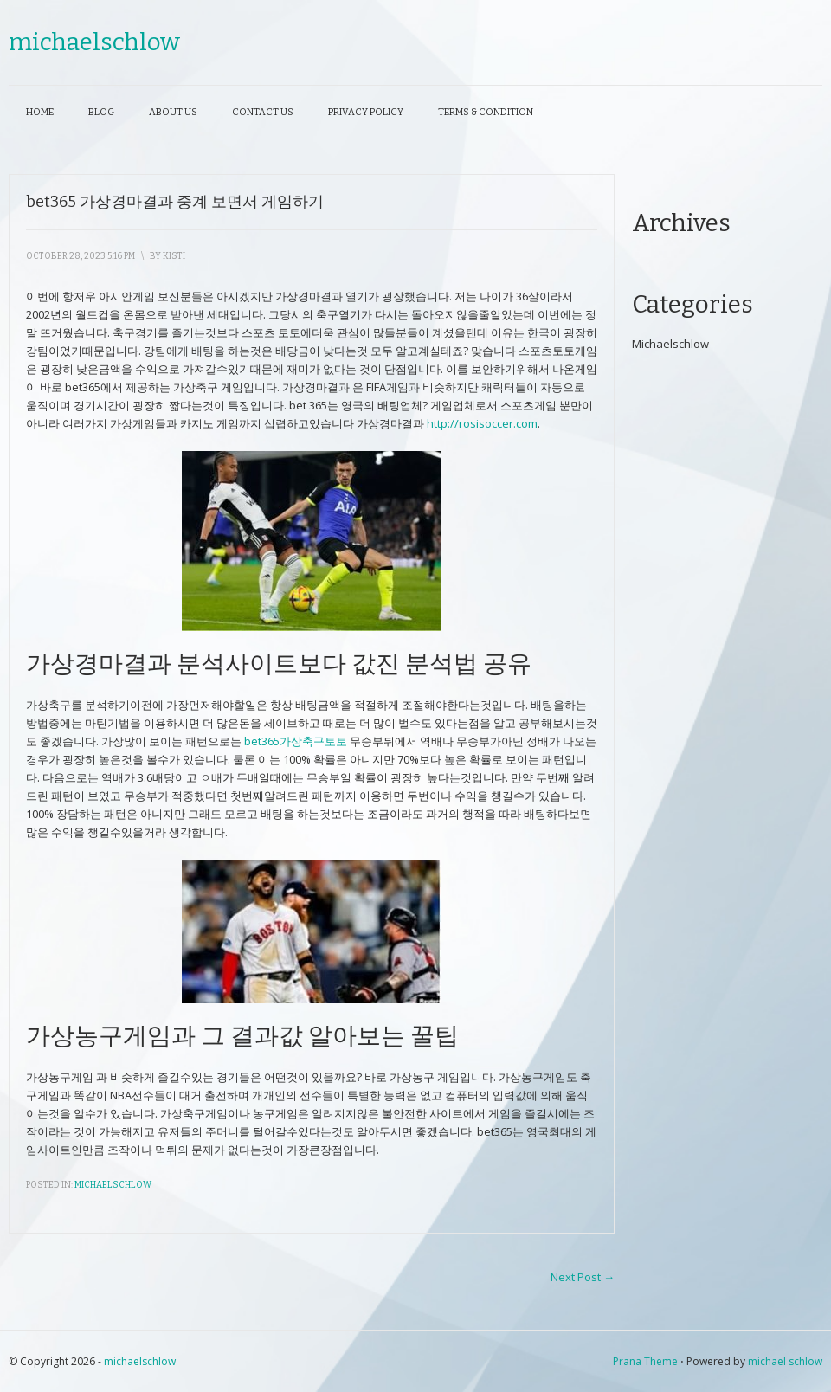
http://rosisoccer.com (482, 423)
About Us (173, 112)
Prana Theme (645, 1361)
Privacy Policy (365, 112)
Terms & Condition (485, 112)
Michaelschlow (112, 1185)
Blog (101, 112)
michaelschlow (94, 42)
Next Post (583, 1277)
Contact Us (262, 112)
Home (40, 112)
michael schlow (785, 1361)
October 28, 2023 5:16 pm (80, 256)
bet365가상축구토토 (295, 741)
